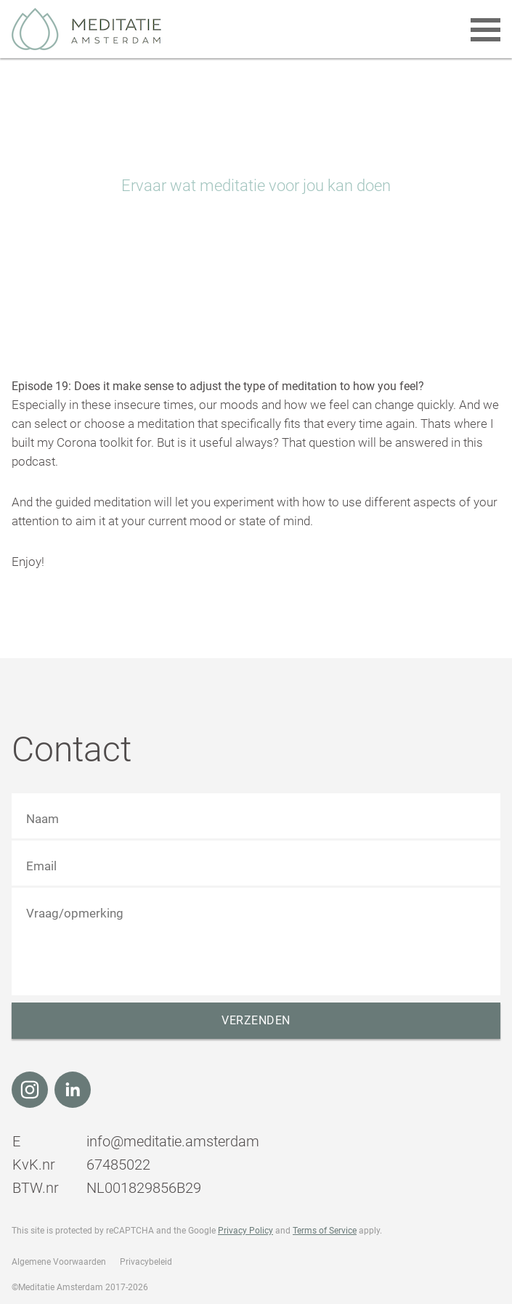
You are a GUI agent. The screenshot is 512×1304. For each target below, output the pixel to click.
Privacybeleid (146, 1262)
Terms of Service (325, 1231)
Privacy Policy (245, 1231)
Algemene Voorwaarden (59, 1262)
